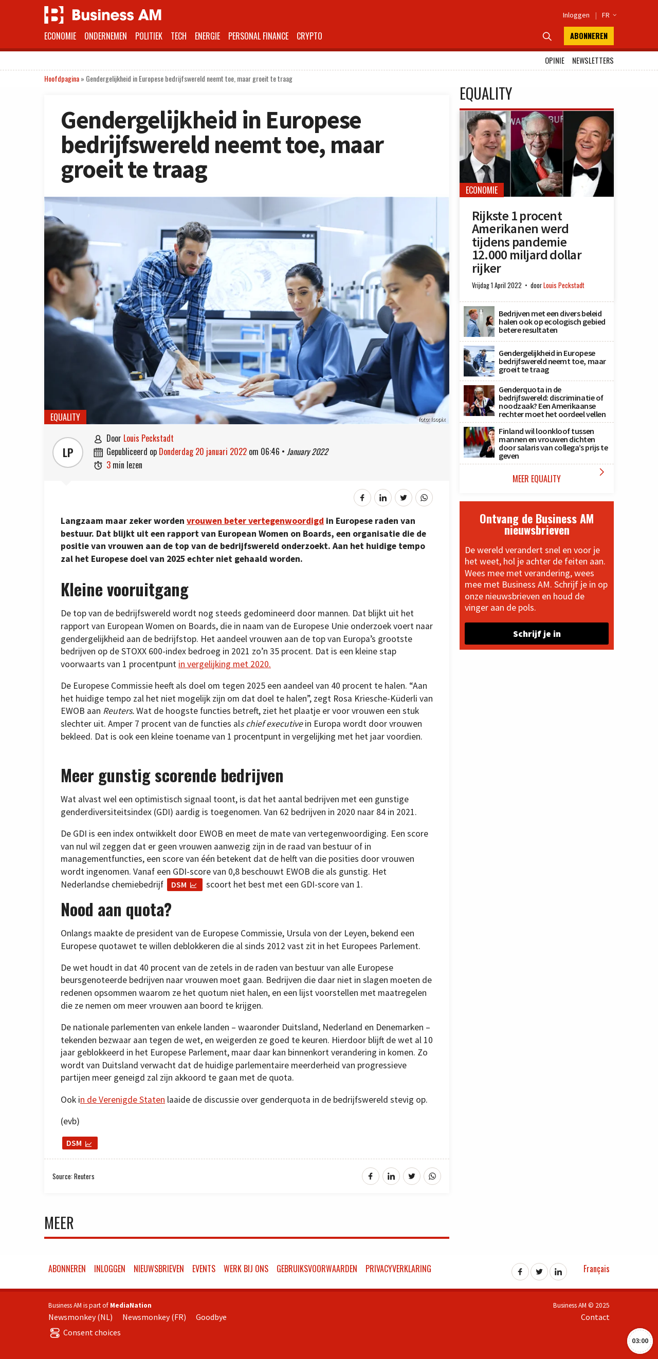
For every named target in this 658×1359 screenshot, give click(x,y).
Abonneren (589, 35)
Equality (65, 417)
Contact (595, 1317)
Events (203, 1268)
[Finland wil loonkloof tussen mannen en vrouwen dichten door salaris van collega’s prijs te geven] (479, 432)
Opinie (554, 60)
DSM (179, 884)
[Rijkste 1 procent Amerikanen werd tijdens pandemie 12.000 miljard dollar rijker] (537, 116)
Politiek (148, 36)
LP (68, 452)
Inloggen (576, 15)
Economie (60, 36)
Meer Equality (561, 475)
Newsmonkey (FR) (154, 1317)
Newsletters (593, 60)
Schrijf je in (537, 633)
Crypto (309, 36)
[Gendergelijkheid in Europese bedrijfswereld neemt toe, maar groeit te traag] (479, 351)
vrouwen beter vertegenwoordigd (255, 520)
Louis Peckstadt (148, 438)
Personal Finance (258, 36)
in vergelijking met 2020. (224, 664)
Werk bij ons (246, 1268)
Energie (207, 36)
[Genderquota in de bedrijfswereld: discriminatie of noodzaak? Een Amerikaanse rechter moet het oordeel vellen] (479, 391)
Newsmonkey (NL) (80, 1317)
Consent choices (84, 1332)
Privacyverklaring (398, 1268)
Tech (179, 36)
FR (608, 15)
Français (596, 1268)
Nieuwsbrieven (159, 1268)
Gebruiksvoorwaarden (317, 1268)
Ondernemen (105, 36)
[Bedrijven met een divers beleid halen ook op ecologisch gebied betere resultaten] (479, 312)
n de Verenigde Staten (122, 1099)
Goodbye (211, 1317)
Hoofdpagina (61, 78)
